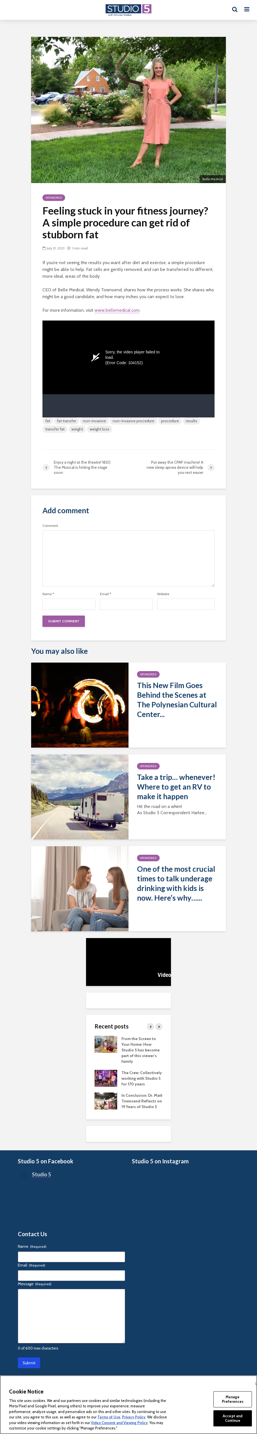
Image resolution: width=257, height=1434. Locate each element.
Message (35, 1283)
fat (47, 420)
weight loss (100, 429)
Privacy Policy (133, 1417)
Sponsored (54, 198)
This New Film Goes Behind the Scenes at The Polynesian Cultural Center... (177, 700)
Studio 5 (41, 1174)
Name (48, 594)
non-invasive (94, 420)
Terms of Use (108, 1417)
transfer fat (55, 429)
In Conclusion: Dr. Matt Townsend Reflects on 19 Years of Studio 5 (141, 1101)
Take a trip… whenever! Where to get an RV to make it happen (176, 787)
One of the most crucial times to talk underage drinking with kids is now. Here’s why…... (176, 883)
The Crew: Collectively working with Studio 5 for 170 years (141, 1078)
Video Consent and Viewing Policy (119, 1422)
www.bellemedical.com (117, 310)
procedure (170, 420)
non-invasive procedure (133, 420)
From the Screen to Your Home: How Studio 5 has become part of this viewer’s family (140, 1050)
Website (163, 594)
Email (105, 594)
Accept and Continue (232, 1418)
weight (77, 429)
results (191, 420)
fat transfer (66, 420)
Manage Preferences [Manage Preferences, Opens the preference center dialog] (232, 1399)
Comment (50, 525)
